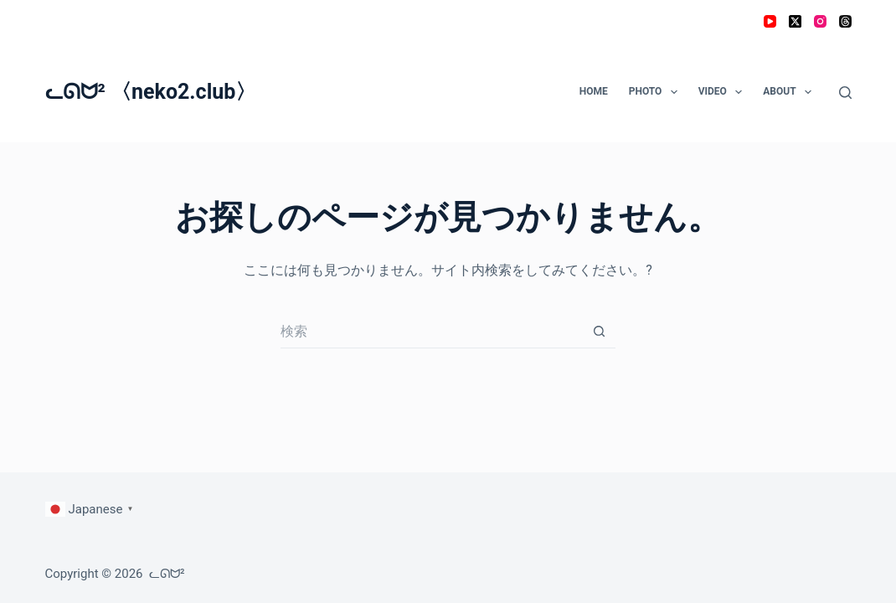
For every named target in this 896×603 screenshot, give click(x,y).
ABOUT (790, 92)
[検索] (845, 92)
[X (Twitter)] (795, 21)
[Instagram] (820, 21)
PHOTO (656, 92)
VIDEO (723, 92)
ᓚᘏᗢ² (167, 573)
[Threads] (845, 21)
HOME (593, 91)
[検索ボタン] (598, 331)
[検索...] (431, 331)
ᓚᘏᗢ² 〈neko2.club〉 (151, 92)
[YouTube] (770, 21)
